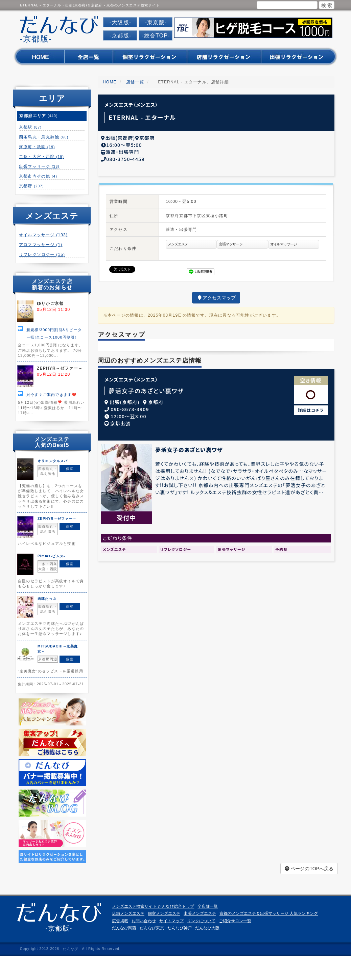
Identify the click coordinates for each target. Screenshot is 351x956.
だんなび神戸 (179, 928)
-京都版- (121, 35)
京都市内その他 (38, 176)
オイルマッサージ (43, 235)
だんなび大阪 (207, 928)
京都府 (31, 186)
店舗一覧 (135, 82)
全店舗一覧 (207, 906)
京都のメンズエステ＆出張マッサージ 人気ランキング (268, 913)
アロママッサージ (40, 244)
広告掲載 (120, 921)
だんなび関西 (124, 928)
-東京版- (156, 22)
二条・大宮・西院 (41, 156)
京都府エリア (38, 115)
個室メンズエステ (164, 913)
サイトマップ (171, 921)
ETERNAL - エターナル (142, 117)
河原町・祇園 (37, 146)
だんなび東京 (152, 928)
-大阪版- (121, 22)
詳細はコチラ (311, 408)
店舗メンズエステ (128, 913)
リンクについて (201, 921)
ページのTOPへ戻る (309, 868)
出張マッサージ (39, 166)
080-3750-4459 (125, 157)
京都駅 (30, 127)
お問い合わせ (144, 921)
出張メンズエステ (200, 913)
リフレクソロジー (42, 254)
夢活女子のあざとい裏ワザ (146, 389)
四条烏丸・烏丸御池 (43, 137)
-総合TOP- (156, 35)
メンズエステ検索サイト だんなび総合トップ (153, 906)
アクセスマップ (216, 296)
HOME (110, 82)
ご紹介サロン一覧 (235, 921)
